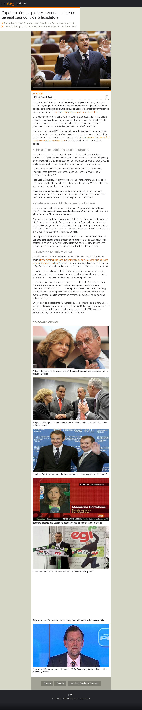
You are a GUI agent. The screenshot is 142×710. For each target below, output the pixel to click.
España (47, 683)
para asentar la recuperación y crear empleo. (76, 112)
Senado (60, 683)
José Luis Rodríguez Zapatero (84, 683)
